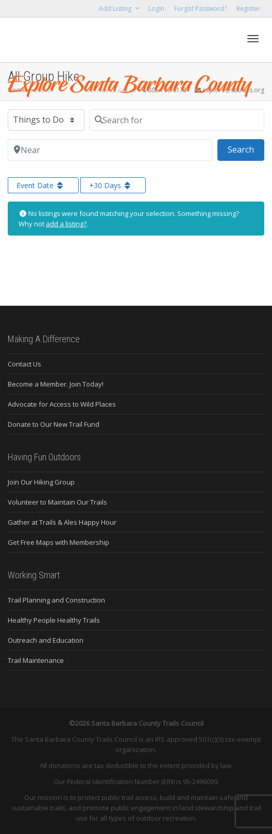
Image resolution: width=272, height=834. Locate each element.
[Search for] (177, 120)
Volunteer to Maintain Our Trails (57, 502)
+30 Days (110, 185)
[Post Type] (46, 120)
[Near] (110, 150)
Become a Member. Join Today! (56, 384)
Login (156, 8)
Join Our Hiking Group (41, 482)
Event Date (40, 185)
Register (248, 8)
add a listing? (66, 223)
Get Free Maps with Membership (58, 542)
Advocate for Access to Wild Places (62, 404)
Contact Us (24, 364)
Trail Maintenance (36, 660)
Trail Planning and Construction (56, 600)
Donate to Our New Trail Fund (53, 424)
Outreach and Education (45, 640)
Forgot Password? (200, 8)
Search (246, 149)
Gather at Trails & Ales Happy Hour (62, 522)
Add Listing (116, 8)
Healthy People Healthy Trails (54, 620)
